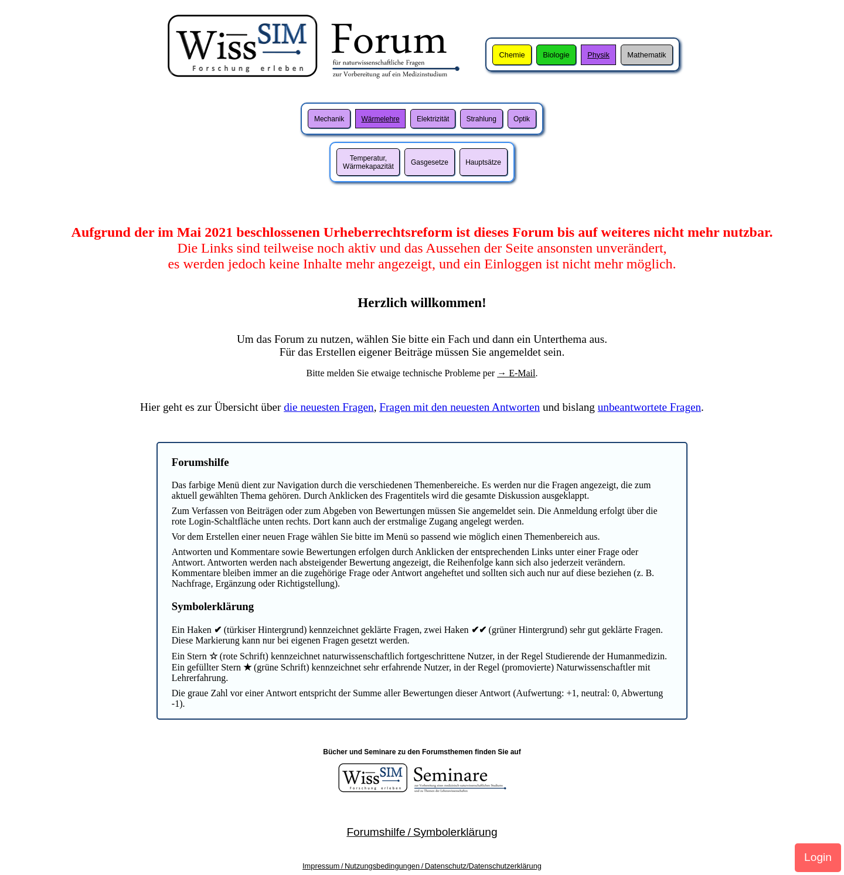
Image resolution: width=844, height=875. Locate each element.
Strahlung (481, 119)
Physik (598, 54)
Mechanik (329, 119)
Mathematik (646, 54)
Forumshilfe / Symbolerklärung (421, 832)
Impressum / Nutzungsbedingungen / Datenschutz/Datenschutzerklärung (422, 866)
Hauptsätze (483, 162)
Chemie (512, 54)
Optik (521, 119)
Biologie (556, 54)
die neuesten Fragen (328, 407)
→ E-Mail (516, 373)
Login (818, 857)
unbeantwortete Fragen (649, 407)
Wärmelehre (380, 119)
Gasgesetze (429, 162)
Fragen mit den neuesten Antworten (459, 407)
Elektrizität (433, 119)
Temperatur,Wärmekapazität (368, 162)
